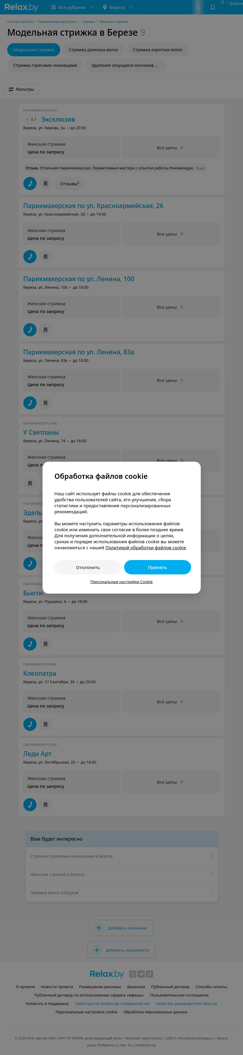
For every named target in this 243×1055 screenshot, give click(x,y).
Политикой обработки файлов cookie (145, 547)
